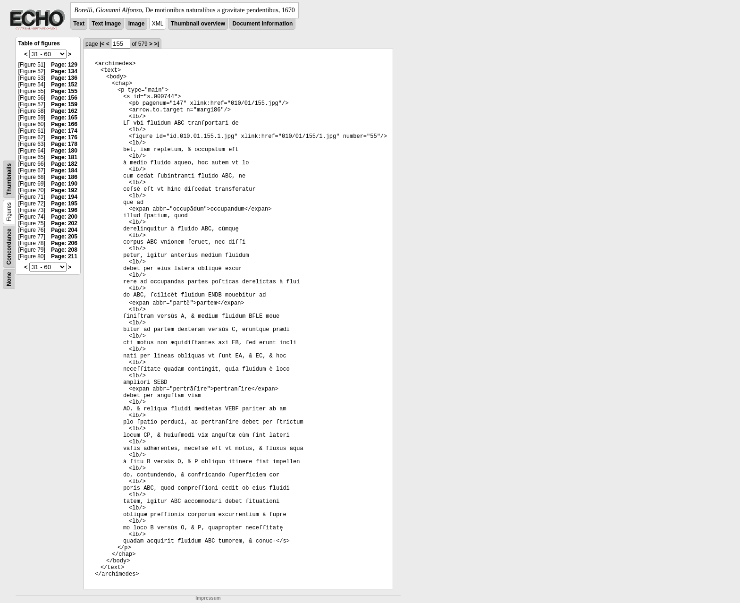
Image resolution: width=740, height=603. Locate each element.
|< (102, 44)
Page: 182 (64, 164)
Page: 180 (64, 150)
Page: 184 (64, 170)
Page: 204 (64, 230)
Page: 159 (64, 104)
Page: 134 (64, 71)
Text (78, 23)
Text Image (106, 23)
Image (136, 23)
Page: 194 (64, 197)
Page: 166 (64, 124)
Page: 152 (64, 84)
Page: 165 (64, 117)
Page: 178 (64, 144)
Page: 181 (64, 157)
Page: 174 (64, 130)
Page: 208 (64, 249)
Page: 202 (64, 223)
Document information (262, 23)
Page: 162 (64, 111)
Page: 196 (64, 210)
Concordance (9, 247)
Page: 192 (64, 190)
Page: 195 (64, 203)
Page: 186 (64, 177)
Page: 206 (64, 243)
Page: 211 (64, 256)
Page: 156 (64, 97)
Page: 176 (64, 137)
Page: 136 (64, 78)
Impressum (207, 598)
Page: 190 (64, 183)
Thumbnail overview (198, 23)
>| (156, 44)
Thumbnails (9, 179)
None (9, 279)
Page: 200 (64, 216)
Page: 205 (64, 236)
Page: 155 (64, 91)
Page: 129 (64, 64)
